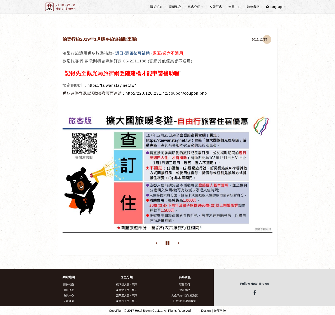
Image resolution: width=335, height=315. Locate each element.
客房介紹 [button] (195, 7)
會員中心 (235, 7)
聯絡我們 (253, 7)
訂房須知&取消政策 (184, 301)
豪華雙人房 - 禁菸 (126, 290)
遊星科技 (220, 310)
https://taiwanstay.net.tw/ (111, 85)
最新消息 (175, 7)
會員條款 (184, 290)
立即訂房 (216, 7)
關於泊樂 (156, 7)
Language (276, 7)
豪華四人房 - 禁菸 (126, 301)
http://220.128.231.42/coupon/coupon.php (166, 93)
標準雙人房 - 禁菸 (126, 284)
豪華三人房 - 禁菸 (126, 295)
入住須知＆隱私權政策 (184, 295)
